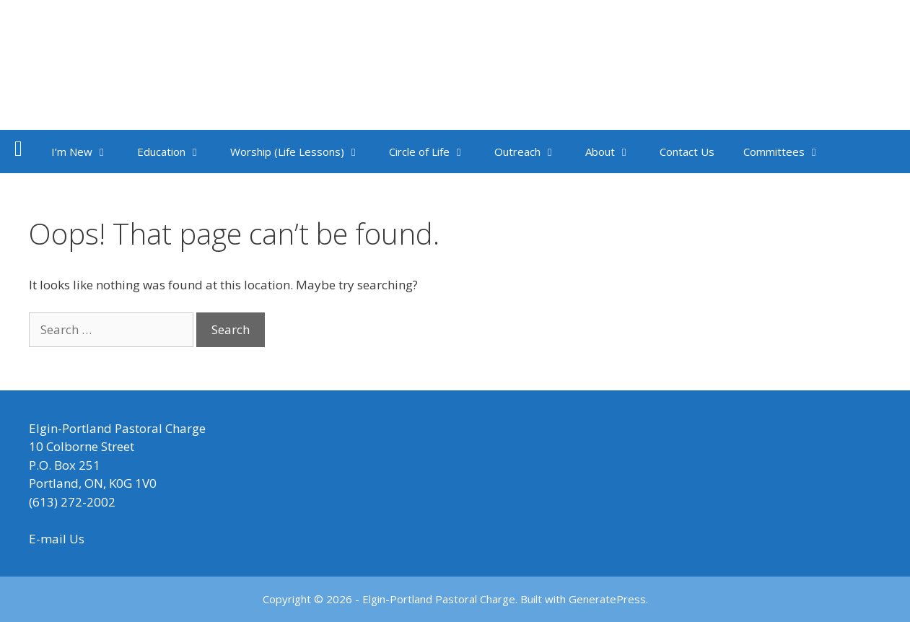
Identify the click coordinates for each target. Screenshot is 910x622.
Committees (789, 151)
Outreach (532, 151)
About (615, 151)
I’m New (87, 151)
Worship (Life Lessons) (302, 151)
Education (176, 151)
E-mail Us (56, 538)
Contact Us (687, 151)
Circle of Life (434, 151)
